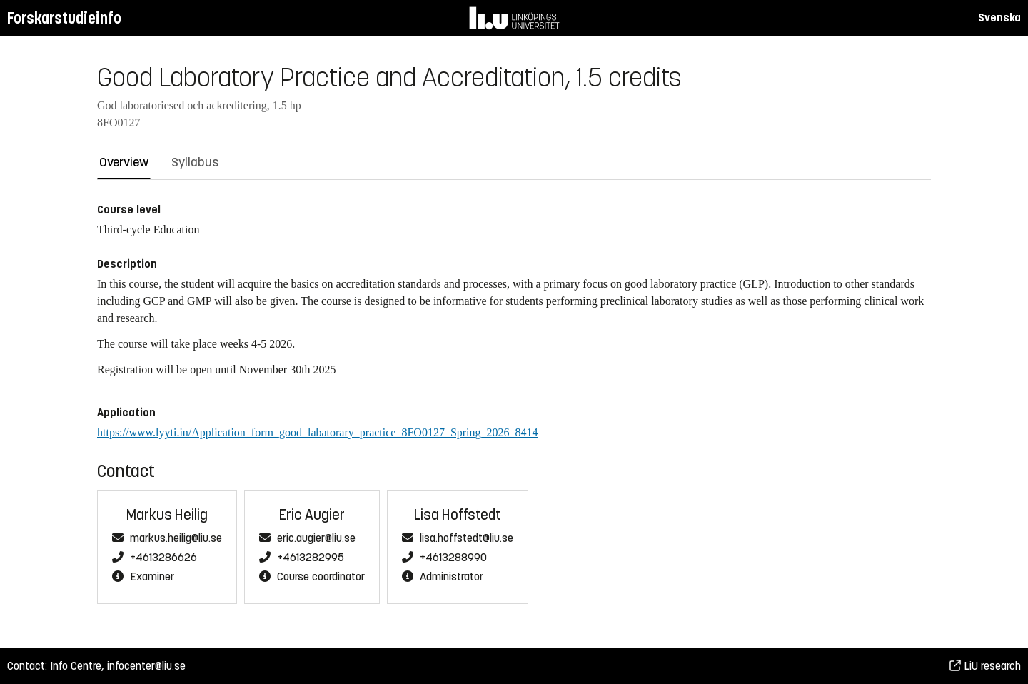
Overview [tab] (123, 162)
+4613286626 (163, 557)
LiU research (985, 666)
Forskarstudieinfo (64, 18)
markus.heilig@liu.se (176, 538)
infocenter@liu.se (146, 666)
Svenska (999, 17)
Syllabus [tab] (194, 162)
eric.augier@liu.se (316, 538)
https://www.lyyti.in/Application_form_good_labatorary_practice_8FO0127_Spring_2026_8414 (317, 432)
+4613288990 (453, 557)
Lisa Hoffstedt (457, 515)
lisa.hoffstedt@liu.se (466, 538)
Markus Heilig (167, 515)
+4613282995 (310, 557)
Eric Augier (312, 515)
